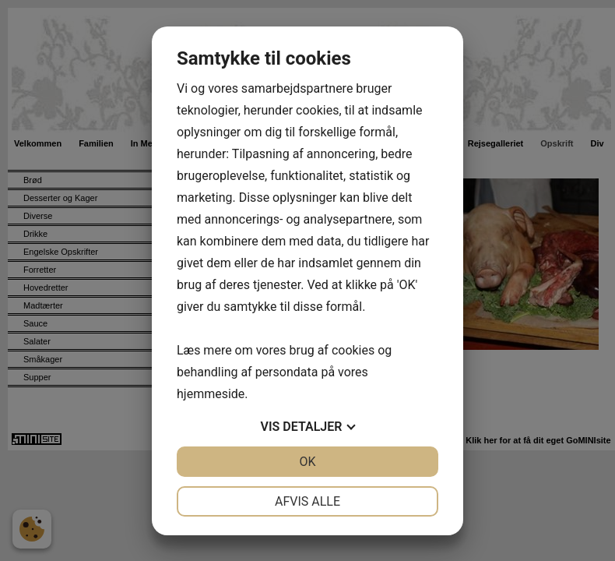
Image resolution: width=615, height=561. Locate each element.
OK (307, 461)
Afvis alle (307, 501)
